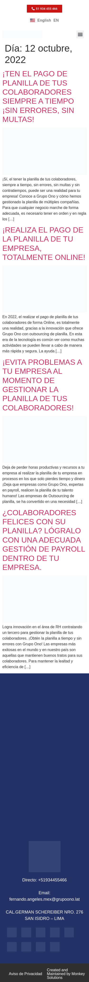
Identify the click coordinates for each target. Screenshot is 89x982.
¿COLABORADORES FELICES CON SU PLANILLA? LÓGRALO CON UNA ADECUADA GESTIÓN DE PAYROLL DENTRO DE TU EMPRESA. (43, 540)
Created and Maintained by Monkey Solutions (66, 974)
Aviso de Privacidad (25, 974)
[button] (80, 34)
